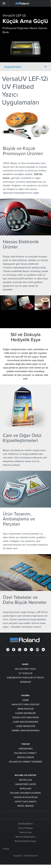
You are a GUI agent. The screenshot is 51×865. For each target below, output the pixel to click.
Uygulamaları (12, 66)
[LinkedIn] (43, 649)
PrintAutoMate (25, 757)
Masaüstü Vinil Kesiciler (25, 704)
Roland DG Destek (25, 775)
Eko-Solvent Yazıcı (25, 668)
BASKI (25, 664)
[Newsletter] (7, 649)
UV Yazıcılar (25, 673)
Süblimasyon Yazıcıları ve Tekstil (25, 677)
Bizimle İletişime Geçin (25, 840)
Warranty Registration (25, 836)
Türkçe (6, 848)
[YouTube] (37, 649)
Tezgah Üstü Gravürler (25, 717)
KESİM (25, 700)
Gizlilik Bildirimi (25, 823)
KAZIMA (25, 695)
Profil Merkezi (25, 805)
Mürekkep (25, 681)
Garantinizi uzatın (25, 784)
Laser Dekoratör (25, 726)
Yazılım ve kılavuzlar (26, 797)
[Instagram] (19, 649)
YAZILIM (25, 743)
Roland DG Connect (25, 752)
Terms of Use (26, 832)
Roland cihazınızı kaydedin (25, 792)
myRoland (25, 788)
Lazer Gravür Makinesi (25, 721)
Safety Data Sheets (25, 801)
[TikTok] (25, 649)
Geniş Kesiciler (25, 708)
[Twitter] (31, 649)
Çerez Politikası (25, 827)
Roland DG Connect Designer (25, 761)
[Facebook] (13, 649)
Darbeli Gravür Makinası (25, 730)
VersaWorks (26, 748)
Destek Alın (25, 779)
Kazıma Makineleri (25, 713)
